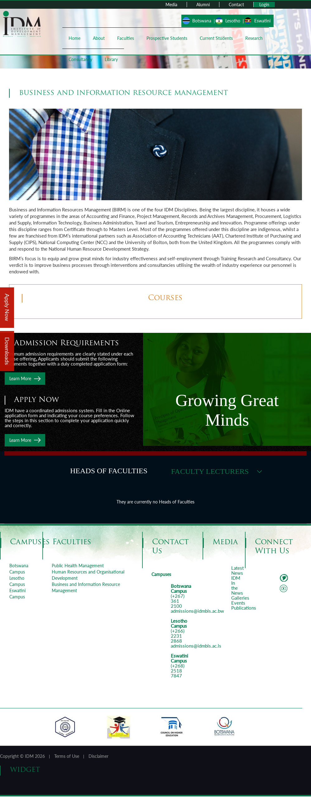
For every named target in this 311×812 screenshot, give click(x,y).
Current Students (216, 38)
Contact (236, 4)
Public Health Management (78, 565)
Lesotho (232, 20)
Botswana (201, 20)
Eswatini (262, 20)
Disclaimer (98, 756)
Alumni (203, 4)
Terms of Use (66, 756)
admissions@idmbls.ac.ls (196, 646)
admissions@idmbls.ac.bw (197, 611)
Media (171, 4)
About (99, 38)
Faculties (125, 38)
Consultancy (80, 59)
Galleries (240, 598)
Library (111, 59)
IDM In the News (237, 585)
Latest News (237, 570)
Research (254, 38)
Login (264, 4)
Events (238, 603)
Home (74, 38)
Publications (243, 608)
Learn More (20, 378)
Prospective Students (166, 38)
